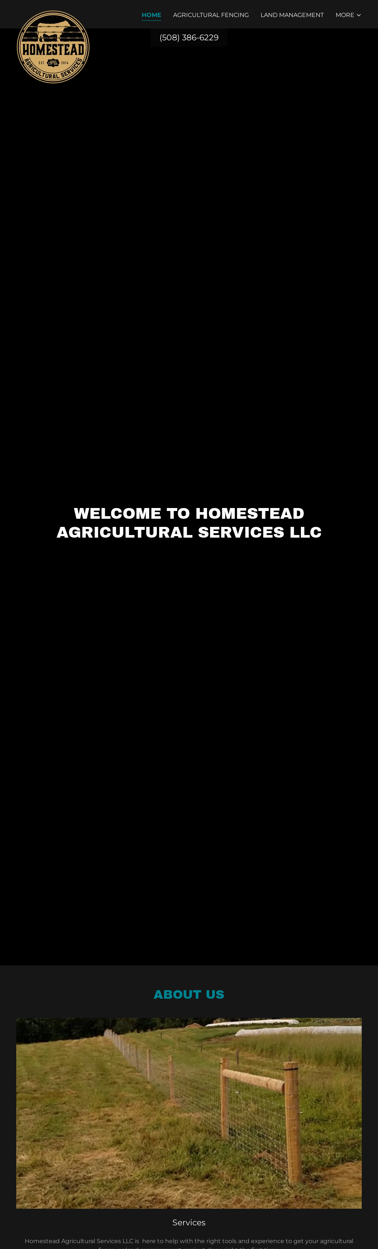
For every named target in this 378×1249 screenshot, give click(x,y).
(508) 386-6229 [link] (189, 38)
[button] (349, 15)
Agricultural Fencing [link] (211, 14)
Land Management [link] (292, 14)
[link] (53, 13)
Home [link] (151, 14)
